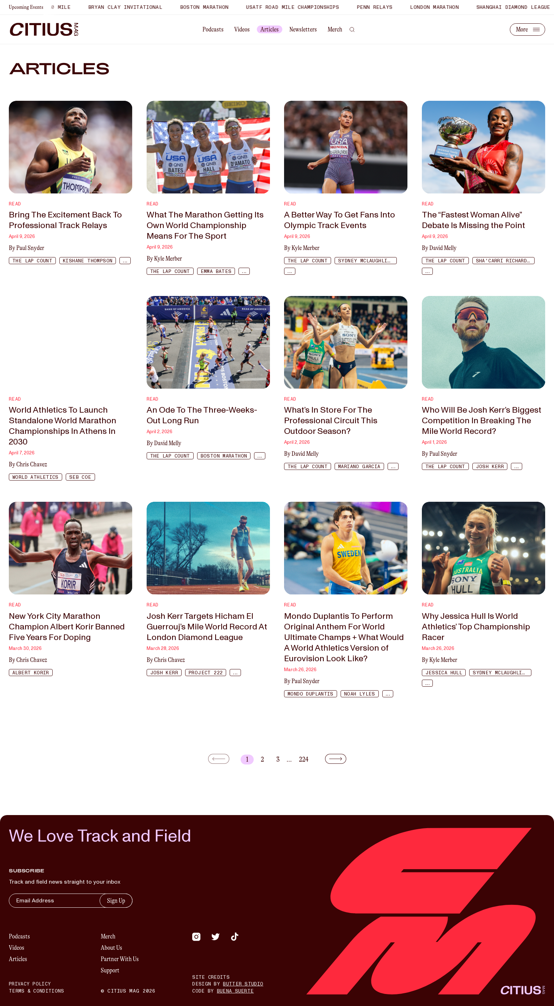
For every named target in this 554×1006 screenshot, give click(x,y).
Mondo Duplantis (311, 694)
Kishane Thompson (87, 261)
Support (110, 970)
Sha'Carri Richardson (505, 261)
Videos (242, 29)
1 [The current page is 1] (247, 759)
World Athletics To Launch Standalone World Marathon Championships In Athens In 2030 (62, 426)
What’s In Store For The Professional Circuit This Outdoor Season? (330, 421)
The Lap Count (32, 261)
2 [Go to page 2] (262, 759)
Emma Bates (216, 271)
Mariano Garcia (359, 467)
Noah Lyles (359, 694)
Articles (269, 29)
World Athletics (35, 477)
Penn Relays (379, 7)
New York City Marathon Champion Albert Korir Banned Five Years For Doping (67, 627)
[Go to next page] (331, 759)
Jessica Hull (443, 673)
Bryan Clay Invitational (130, 7)
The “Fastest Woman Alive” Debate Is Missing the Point (473, 220)
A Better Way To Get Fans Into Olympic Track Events (339, 220)
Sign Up (116, 900)
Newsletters (303, 29)
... (124, 261)
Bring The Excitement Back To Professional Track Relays (65, 220)
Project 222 (206, 673)
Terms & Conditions (36, 991)
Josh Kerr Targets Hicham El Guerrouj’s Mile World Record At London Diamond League (207, 627)
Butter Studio (243, 984)
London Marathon (439, 7)
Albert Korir (30, 673)
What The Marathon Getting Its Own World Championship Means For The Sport (205, 226)
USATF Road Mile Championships (297, 7)
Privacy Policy (30, 984)
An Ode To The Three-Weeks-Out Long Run (202, 415)
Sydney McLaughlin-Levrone (367, 261)
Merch (335, 29)
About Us (111, 947)
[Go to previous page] (222, 759)
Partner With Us (120, 959)
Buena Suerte (235, 991)
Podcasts (213, 29)
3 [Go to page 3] (277, 759)
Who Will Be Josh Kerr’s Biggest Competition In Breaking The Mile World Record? (481, 421)
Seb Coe (80, 477)
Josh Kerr (490, 467)
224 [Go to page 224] (303, 759)
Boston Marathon (209, 7)
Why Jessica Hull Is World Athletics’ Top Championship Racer (476, 627)
